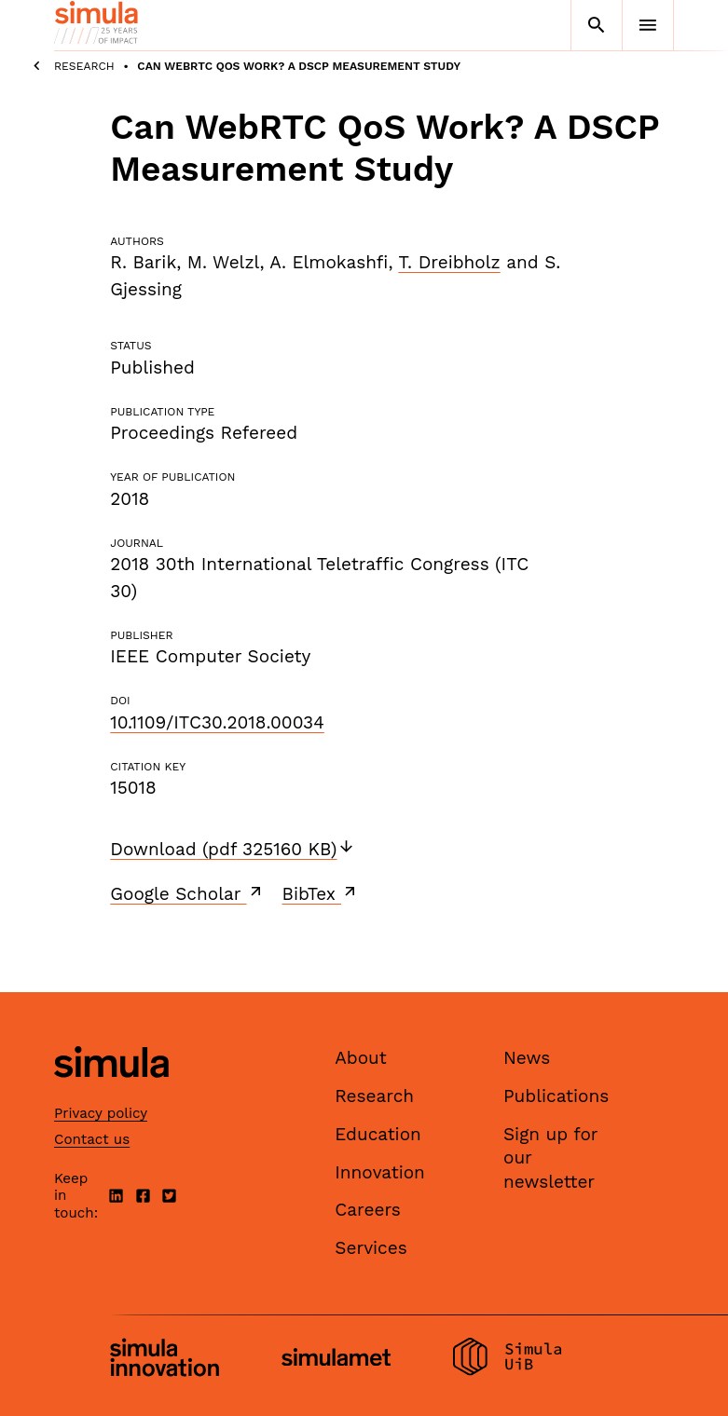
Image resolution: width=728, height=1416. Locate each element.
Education (378, 1134)
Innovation (380, 1172)
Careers (368, 1209)
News (526, 1058)
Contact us (92, 1139)
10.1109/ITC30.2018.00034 (217, 722)
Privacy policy (100, 1113)
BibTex (321, 893)
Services (370, 1248)
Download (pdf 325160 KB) (232, 849)
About (361, 1058)
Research (84, 66)
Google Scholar (187, 893)
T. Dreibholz (449, 262)
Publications (556, 1096)
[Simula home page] (111, 1093)
